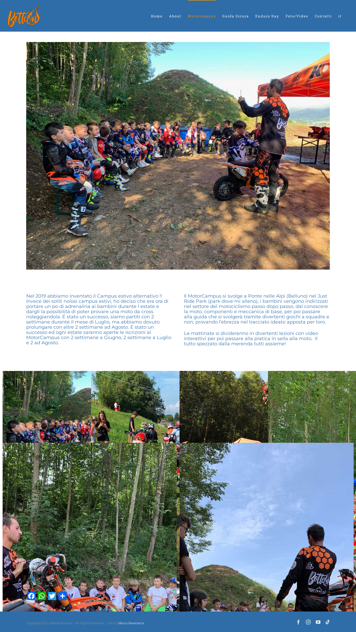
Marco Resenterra (131, 623)
